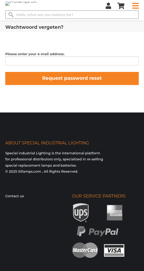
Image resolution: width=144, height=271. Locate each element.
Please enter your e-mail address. (35, 54)
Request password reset (72, 78)
